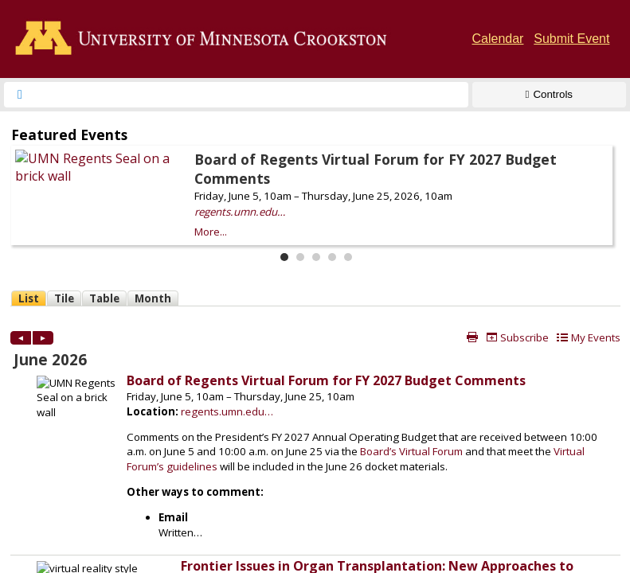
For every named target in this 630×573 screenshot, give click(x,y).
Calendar (498, 38)
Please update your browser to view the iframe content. (315, 193)
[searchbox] (250, 95)
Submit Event (571, 38)
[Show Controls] (549, 94)
